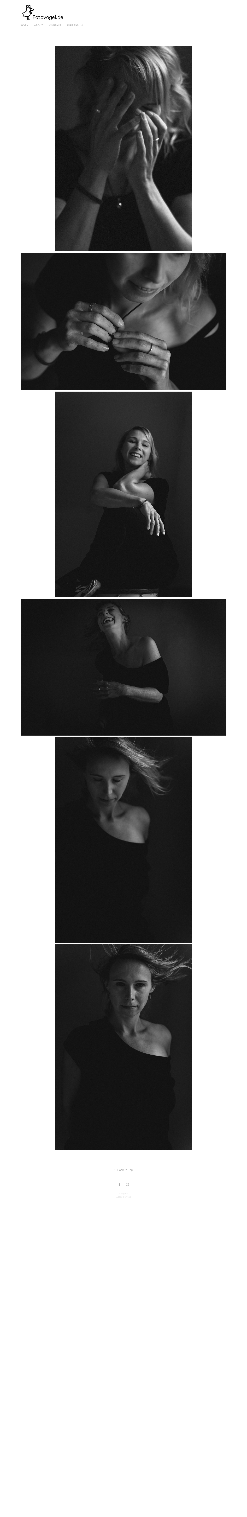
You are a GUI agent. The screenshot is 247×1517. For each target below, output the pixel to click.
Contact (55, 25)
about (38, 25)
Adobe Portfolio (123, 1197)
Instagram (123, 1194)
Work (24, 25)
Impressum (75, 25)
